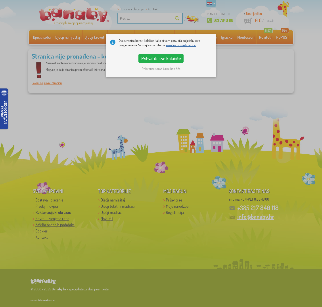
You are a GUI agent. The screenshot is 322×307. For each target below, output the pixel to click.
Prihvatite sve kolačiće (161, 58)
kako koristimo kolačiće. (181, 45)
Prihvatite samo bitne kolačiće (161, 69)
